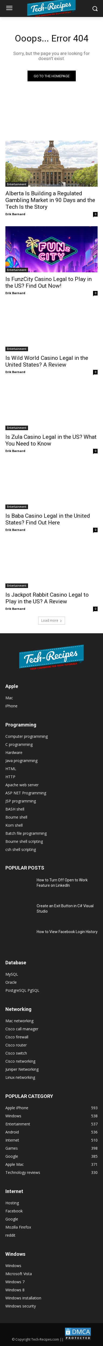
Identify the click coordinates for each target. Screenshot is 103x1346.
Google (11, 1219)
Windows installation (23, 1297)
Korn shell (14, 825)
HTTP (10, 776)
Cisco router (16, 1045)
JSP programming (20, 801)
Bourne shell (16, 817)
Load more (51, 620)
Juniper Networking (22, 1069)
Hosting (12, 1202)
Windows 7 (15, 1281)
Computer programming (26, 736)
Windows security (20, 1306)
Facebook (14, 1210)
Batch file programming (26, 833)
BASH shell (14, 809)
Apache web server (22, 784)
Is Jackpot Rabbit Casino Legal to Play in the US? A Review (47, 598)
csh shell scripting (20, 849)
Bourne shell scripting (24, 841)
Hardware (13, 752)
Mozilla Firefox (18, 1227)
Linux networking (20, 1077)
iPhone (11, 705)
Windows (13, 1265)
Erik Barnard (15, 214)
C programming (19, 744)
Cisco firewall (16, 1036)
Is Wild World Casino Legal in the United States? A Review (46, 361)
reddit (10, 1235)
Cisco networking (20, 1061)
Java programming (21, 760)
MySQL (11, 974)
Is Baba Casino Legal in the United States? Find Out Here (47, 519)
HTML (10, 768)
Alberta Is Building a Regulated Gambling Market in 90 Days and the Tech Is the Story (50, 200)
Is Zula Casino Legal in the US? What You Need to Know (51, 440)
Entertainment (16, 184)
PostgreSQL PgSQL (22, 990)
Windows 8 (15, 1289)
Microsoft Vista (18, 1273)
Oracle (11, 982)
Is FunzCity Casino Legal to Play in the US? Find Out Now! (48, 282)
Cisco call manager (21, 1028)
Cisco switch (16, 1053)
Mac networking (19, 1020)
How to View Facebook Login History (67, 932)
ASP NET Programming (25, 792)
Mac (9, 697)
